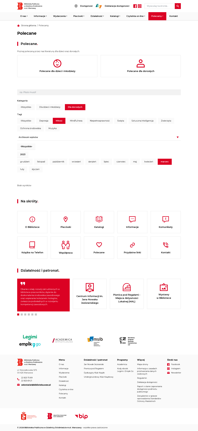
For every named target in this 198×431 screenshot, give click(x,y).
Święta (120, 121)
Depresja (43, 121)
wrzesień (76, 161)
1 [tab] (18, 314)
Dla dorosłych (75, 107)
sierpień (92, 161)
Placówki (78, 16)
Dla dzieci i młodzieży (49, 107)
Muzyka (52, 128)
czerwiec (121, 161)
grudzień (25, 161)
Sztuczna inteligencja (142, 121)
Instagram (139, 6)
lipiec (106, 161)
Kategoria (22, 101)
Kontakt (173, 16)
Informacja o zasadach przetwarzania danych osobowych (147, 371)
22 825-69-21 (26, 381)
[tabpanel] (43, 295)
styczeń (36, 169)
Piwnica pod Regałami (94, 368)
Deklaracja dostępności (117, 6)
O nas (23, 16)
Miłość (59, 121)
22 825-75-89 (27, 378)
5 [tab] (32, 314)
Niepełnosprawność (100, 121)
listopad (41, 161)
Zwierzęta (166, 121)
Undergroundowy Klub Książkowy (98, 377)
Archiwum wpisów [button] (28, 137)
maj (135, 161)
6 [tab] (36, 314)
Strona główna (28, 25)
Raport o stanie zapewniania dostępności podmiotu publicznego (149, 389)
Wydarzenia (59, 16)
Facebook (135, 6)
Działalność (96, 16)
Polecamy (156, 16)
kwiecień (148, 161)
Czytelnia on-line (135, 16)
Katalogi (114, 16)
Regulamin (142, 378)
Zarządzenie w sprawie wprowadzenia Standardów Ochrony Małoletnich (149, 398)
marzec (165, 161)
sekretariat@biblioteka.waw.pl (36, 385)
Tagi (19, 114)
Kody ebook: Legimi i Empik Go (125, 369)
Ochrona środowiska (30, 128)
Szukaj (178, 6)
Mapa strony (142, 364)
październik (58, 161)
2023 (22, 154)
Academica (122, 364)
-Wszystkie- (26, 107)
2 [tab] (22, 314)
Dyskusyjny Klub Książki (94, 373)
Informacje (39, 16)
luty (22, 169)
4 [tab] (29, 314)
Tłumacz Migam (99, 6)
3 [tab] (25, 314)
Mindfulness (76, 121)
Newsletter (176, 373)
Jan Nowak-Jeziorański (94, 364)
